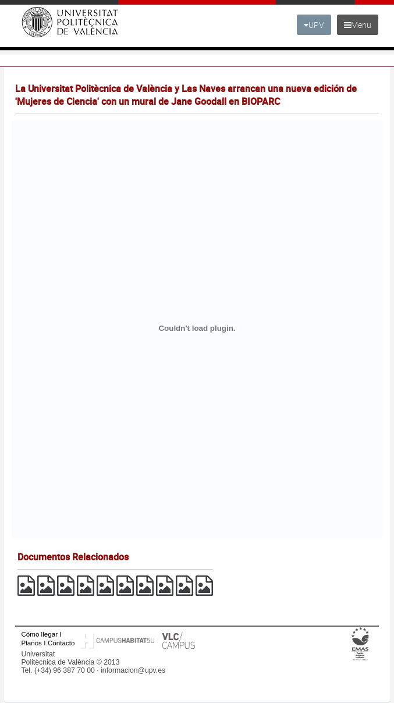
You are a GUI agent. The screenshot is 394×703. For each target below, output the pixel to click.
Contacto (61, 643)
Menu (357, 24)
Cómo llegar (39, 634)
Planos (31, 643)
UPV (314, 24)
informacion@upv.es (133, 670)
